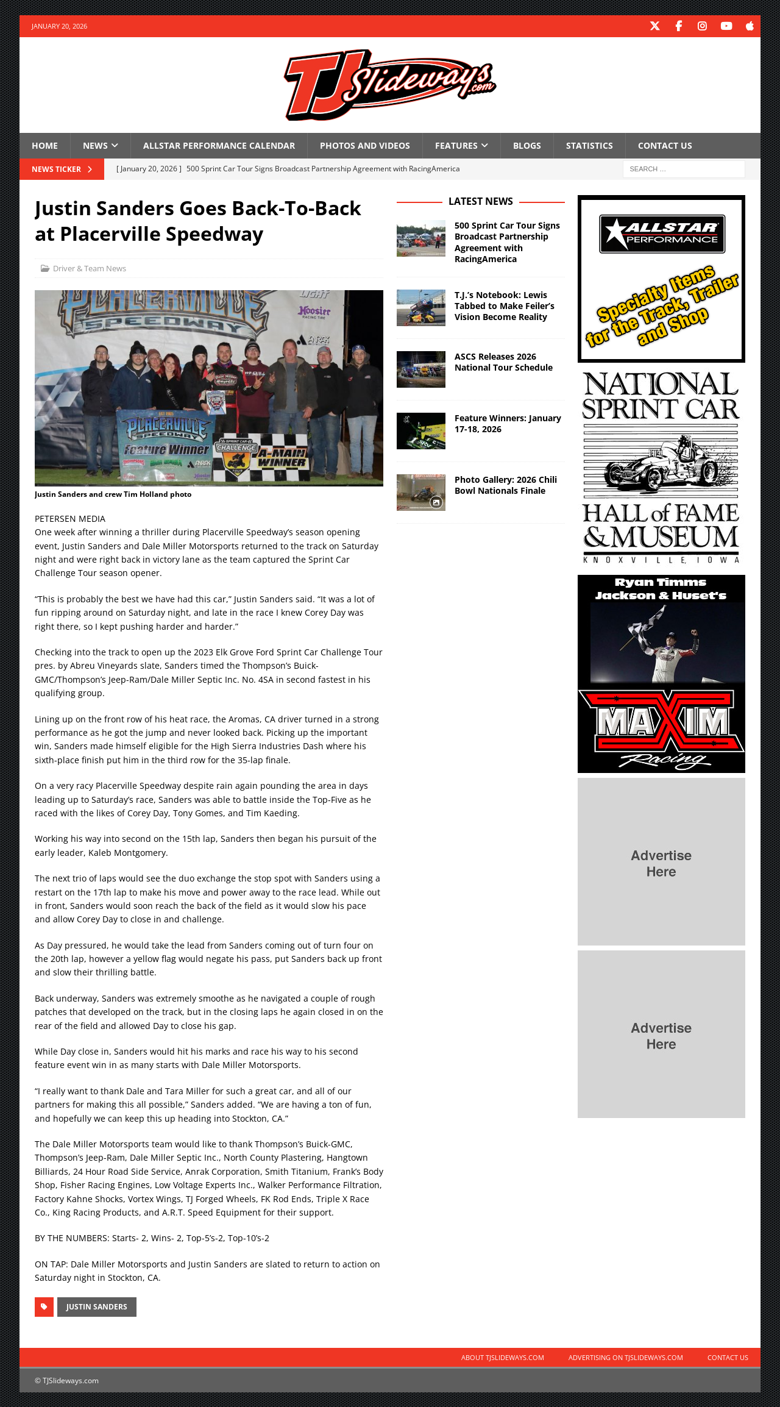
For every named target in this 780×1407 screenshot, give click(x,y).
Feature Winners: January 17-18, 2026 (508, 422)
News (95, 145)
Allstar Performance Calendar (219, 145)
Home (45, 145)
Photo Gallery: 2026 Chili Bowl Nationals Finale (506, 484)
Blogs (527, 145)
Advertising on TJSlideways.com (626, 1356)
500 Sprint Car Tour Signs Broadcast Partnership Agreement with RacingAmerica (507, 241)
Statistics (589, 145)
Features (456, 145)
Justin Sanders (96, 1305)
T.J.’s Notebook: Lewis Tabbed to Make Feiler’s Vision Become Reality (505, 305)
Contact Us (665, 145)
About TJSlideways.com (502, 1356)
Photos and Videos (365, 145)
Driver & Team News (89, 267)
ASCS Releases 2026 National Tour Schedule (504, 361)
